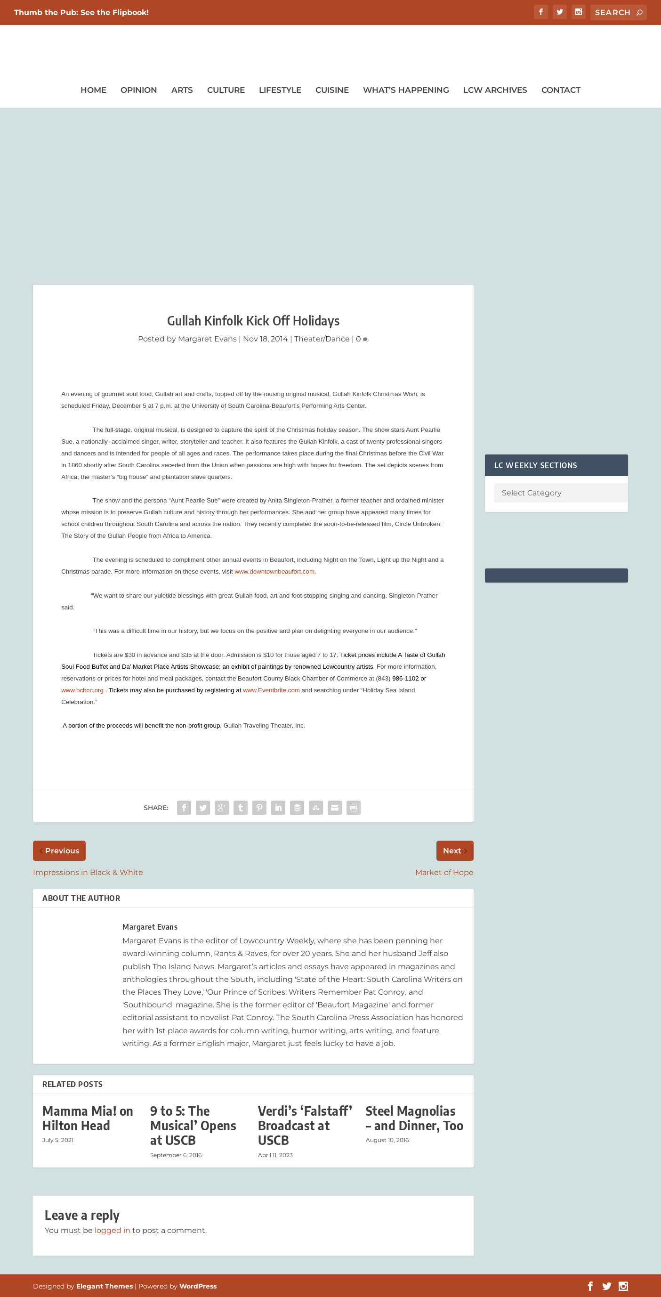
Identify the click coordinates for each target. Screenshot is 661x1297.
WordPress (198, 1286)
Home (93, 90)
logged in (112, 1230)
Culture (226, 90)
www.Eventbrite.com (271, 690)
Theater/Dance (322, 338)
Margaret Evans (207, 338)
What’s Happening (406, 90)
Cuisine (332, 90)
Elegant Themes (104, 1286)
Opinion (139, 90)
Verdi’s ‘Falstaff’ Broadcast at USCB (305, 1125)
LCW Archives (495, 90)
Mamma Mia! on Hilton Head (88, 1118)
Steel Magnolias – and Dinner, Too (415, 1118)
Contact (560, 90)
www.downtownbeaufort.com (274, 571)
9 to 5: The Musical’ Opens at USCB (193, 1125)
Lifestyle (280, 90)
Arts (182, 90)
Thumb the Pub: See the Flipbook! (81, 12)
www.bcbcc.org (82, 690)
